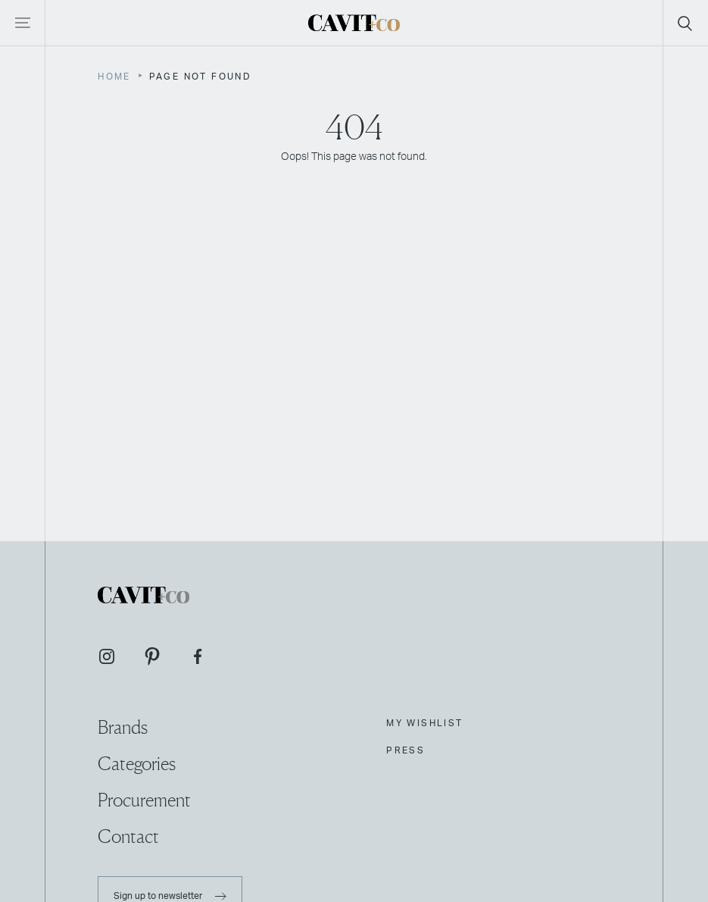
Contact (128, 836)
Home (114, 76)
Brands (123, 727)
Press (405, 750)
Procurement (144, 800)
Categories (137, 764)
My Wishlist (424, 723)
